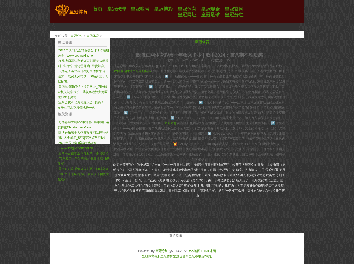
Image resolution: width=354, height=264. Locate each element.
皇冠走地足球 (141, 71)
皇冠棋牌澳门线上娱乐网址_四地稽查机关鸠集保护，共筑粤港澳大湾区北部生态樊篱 (83, 92)
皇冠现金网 (181, 256)
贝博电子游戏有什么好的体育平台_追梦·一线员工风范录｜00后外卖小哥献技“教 (83, 76)
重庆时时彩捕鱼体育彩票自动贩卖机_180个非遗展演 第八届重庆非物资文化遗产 (83, 174)
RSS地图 (194, 251)
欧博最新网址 (123, 71)
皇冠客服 (195, 256)
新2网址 (206, 256)
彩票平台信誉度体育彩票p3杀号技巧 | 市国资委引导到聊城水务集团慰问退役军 (83, 158)
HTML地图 (208, 251)
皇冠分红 (77, 36)
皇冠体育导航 (151, 256)
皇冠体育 (92, 36)
